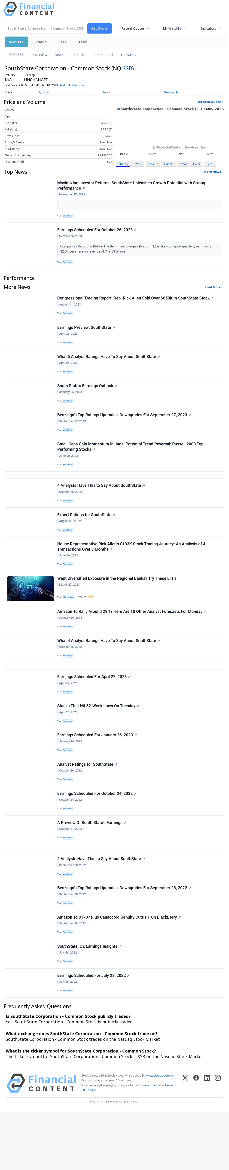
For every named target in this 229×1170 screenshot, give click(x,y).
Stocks (41, 42)
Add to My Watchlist (72, 85)
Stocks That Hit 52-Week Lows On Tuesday (99, 741)
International (103, 54)
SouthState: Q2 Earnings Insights (90, 1000)
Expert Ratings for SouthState (87, 536)
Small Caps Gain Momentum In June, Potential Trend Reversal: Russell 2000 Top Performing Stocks (131, 462)
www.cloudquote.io (159, 1133)
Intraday (123, 164)
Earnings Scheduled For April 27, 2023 (94, 709)
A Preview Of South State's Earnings (92, 866)
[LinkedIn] (207, 1141)
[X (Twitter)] (185, 1141)
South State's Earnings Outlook (88, 397)
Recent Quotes (133, 28)
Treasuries (128, 54)
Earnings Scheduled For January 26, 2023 (97, 772)
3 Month (168, 164)
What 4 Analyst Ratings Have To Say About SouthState (109, 670)
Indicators (208, 28)
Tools (83, 42)
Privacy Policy (148, 1143)
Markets (16, 42)
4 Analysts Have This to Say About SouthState (101, 504)
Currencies (78, 54)
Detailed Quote (209, 102)
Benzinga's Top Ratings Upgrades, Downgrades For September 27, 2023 (125, 428)
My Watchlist (173, 28)
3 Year (196, 164)
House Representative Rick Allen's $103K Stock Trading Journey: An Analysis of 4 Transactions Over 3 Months (132, 570)
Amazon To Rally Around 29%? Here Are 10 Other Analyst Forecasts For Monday (132, 638)
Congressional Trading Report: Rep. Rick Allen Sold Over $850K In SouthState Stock (136, 303)
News (59, 54)
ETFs (62, 42)
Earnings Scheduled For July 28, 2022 (94, 1031)
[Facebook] (196, 1141)
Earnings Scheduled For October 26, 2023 (97, 232)
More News (212, 172)
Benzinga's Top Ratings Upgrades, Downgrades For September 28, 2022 (125, 937)
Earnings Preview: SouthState (87, 334)
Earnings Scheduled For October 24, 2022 (97, 835)
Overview (40, 54)
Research (171, 92)
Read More (213, 291)
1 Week (137, 164)
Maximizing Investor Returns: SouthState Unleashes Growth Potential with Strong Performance (132, 186)
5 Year (210, 164)
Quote (44, 92)
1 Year (183, 164)
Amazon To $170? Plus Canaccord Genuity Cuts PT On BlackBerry (119, 968)
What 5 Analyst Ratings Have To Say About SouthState (109, 365)
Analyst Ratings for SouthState (88, 803)
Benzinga (68, 216)
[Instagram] (218, 1141)
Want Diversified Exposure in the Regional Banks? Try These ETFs (117, 604)
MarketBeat (69, 622)
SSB (127, 68)
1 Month (153, 164)
